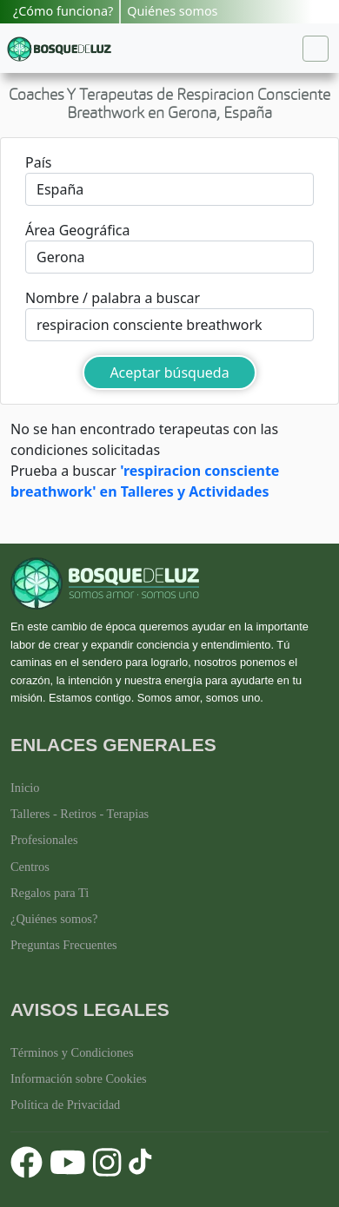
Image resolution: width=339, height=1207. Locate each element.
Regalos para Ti (49, 893)
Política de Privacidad (65, 1104)
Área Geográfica (77, 230)
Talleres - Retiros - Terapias (79, 814)
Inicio (25, 788)
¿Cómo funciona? (63, 11)
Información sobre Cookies (78, 1078)
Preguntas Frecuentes (63, 945)
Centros (30, 867)
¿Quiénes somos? (53, 919)
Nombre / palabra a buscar (112, 297)
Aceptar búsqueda (169, 372)
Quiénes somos (172, 11)
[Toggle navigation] (315, 48)
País (38, 162)
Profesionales (44, 840)
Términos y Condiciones (72, 1052)
